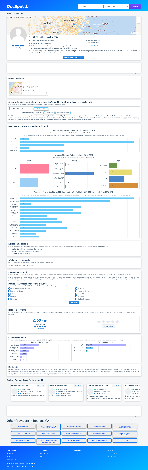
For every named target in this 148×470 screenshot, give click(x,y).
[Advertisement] (74, 68)
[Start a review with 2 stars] (101, 322)
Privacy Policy (112, 453)
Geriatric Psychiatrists (23, 433)
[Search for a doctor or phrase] (90, 6)
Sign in (76, 453)
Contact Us (44, 453)
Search (135, 7)
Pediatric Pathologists (74, 440)
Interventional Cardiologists (74, 433)
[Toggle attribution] (11, 92)
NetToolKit (10, 17)
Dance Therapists (23, 426)
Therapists (125, 440)
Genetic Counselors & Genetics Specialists (124, 427)
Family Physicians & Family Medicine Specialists (49, 427)
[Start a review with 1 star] (99, 322)
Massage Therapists (99, 433)
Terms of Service (113, 456)
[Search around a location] (116, 6)
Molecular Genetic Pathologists (124, 434)
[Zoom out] (138, 21)
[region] (74, 25)
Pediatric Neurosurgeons (23, 440)
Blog (8, 456)
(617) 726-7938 (93, 45)
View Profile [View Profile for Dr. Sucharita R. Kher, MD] (40, 386)
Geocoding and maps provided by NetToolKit (21, 463)
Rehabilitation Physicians (99, 440)
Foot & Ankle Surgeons (74, 426)
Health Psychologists (48, 433)
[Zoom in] (138, 18)
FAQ (41, 456)
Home (9, 14)
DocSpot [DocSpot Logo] (17, 6)
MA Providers (18, 14)
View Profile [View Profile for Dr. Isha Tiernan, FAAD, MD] (78, 386)
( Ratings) (18, 48)
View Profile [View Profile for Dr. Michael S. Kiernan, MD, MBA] (116, 386)
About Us (10, 453)
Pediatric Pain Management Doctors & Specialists (48, 441)
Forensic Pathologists (99, 426)
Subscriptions (11, 459)
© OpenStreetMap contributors (22, 17)
